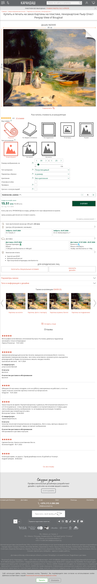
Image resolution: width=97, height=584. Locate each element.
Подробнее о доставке (78, 555)
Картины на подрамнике (81, 303)
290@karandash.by (46, 506)
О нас (41, 500)
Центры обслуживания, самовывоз (48, 227)
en (19, 521)
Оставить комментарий (86, 219)
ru (15, 521)
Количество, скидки (10, 195)
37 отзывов (20, 118)
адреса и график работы (61, 551)
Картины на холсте (15, 303)
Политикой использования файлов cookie (41, 575)
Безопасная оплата (48, 252)
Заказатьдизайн (72, 269)
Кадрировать (48, 108)
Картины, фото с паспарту (37, 303)
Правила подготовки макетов (39, 521)
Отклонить (55, 580)
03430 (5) (57, 289)
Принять (42, 580)
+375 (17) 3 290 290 (49, 503)
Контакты (90, 500)
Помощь (73, 500)
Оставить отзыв (50, 324)
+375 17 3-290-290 (41, 540)
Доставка (48, 239)
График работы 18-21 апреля (57, 8)
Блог (57, 500)
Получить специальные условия (25, 269)
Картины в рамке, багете (59, 303)
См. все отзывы (48, 467)
